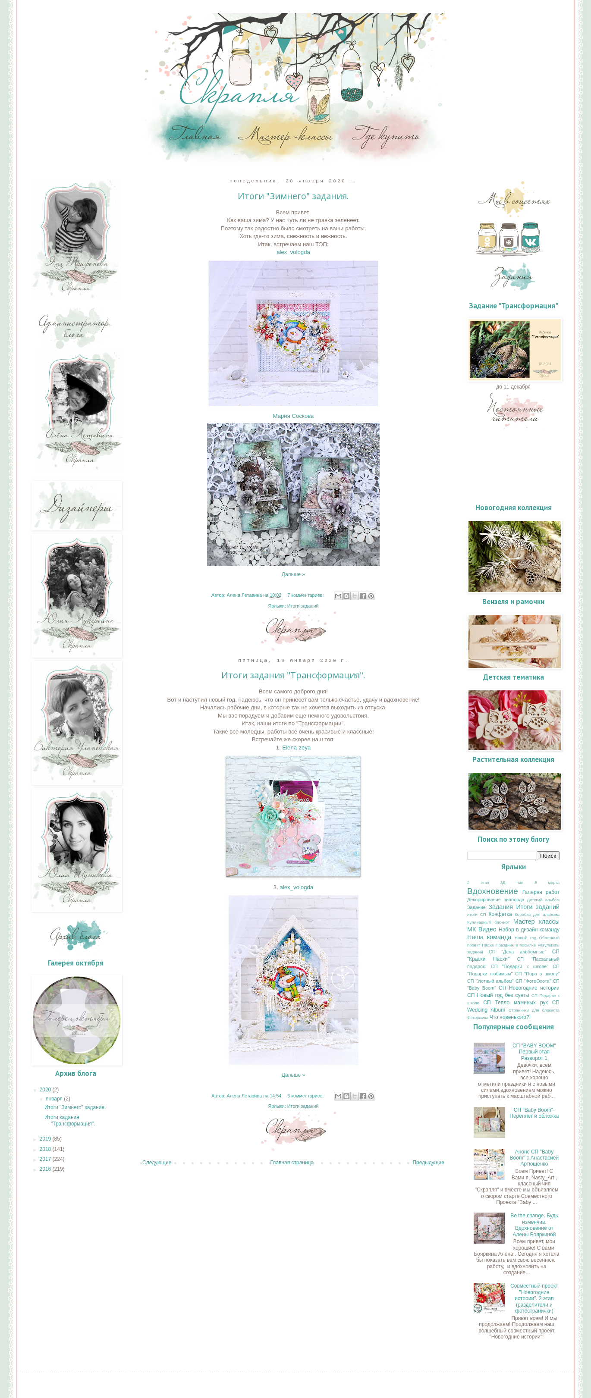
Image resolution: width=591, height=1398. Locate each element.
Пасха (488, 945)
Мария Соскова (293, 416)
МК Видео (482, 929)
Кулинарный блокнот (488, 922)
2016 (46, 1169)
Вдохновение (492, 891)
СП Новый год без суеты (498, 995)
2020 (46, 1090)
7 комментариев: (306, 595)
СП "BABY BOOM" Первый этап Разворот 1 (534, 1052)
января (55, 1099)
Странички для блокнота (534, 1010)
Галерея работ (541, 892)
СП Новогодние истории (529, 988)
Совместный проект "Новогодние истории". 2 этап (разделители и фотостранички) (534, 1298)
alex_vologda (293, 252)
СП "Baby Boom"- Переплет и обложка (534, 1113)
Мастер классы (536, 921)
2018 (46, 1149)
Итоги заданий (303, 605)
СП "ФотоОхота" (533, 981)
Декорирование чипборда (495, 899)
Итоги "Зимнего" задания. (293, 196)
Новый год (525, 937)
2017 (46, 1159)
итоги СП (476, 914)
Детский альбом (543, 899)
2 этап (478, 882)
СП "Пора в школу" (537, 973)
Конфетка (500, 914)
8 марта (547, 882)
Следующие (156, 1163)
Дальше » (293, 574)
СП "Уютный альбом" (490, 981)
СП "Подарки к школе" (519, 966)
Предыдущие (428, 1163)
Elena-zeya (296, 747)
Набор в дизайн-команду (529, 930)
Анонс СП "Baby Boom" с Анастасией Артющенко (534, 1158)
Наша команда (489, 937)
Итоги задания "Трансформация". (293, 675)
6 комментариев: (306, 1095)
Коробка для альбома (537, 914)
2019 (46, 1139)
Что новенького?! (510, 1017)
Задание (476, 907)
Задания (500, 906)
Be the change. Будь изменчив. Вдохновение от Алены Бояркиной (534, 1225)
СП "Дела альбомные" (517, 951)
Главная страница (292, 1163)
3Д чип (511, 882)
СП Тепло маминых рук (515, 1003)
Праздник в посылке (516, 945)
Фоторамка (477, 1017)
